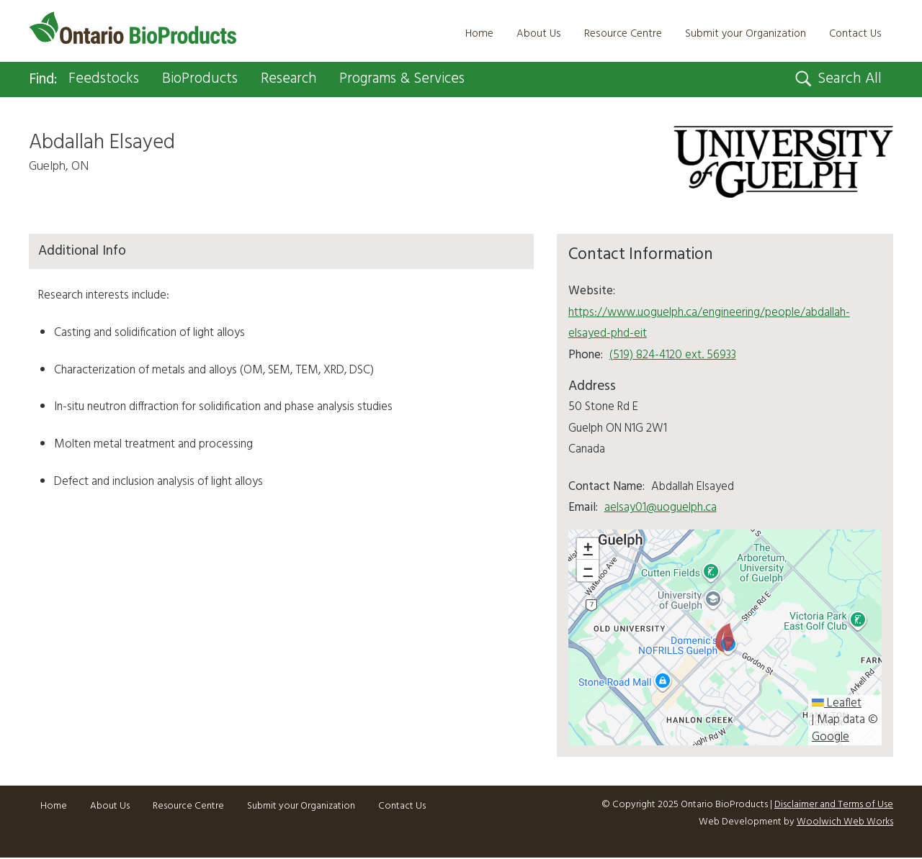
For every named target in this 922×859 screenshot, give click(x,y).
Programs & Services (418, 80)
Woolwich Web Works (845, 822)
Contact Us (855, 33)
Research (299, 80)
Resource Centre (623, 33)
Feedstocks (108, 80)
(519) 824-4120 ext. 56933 (672, 355)
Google (830, 738)
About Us (538, 33)
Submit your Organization (745, 33)
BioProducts (207, 80)
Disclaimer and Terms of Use (833, 806)
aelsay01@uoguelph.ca (660, 508)
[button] (724, 638)
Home (479, 33)
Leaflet (836, 704)
